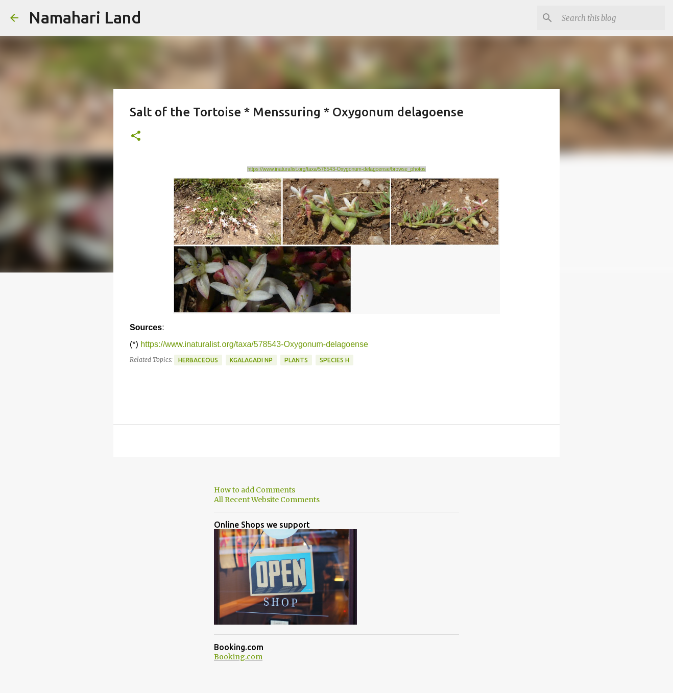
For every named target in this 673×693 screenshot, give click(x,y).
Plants (296, 360)
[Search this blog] (611, 18)
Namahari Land (85, 17)
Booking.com (238, 656)
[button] (136, 136)
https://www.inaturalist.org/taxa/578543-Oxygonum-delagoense (254, 344)
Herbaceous (198, 360)
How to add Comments (254, 489)
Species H (334, 360)
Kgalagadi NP (251, 360)
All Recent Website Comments (267, 499)
